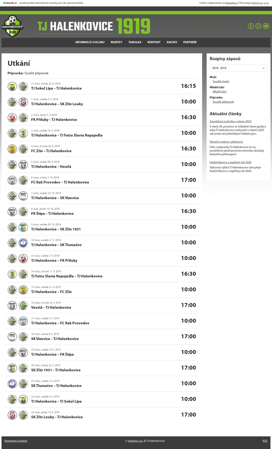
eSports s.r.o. (135, 441)
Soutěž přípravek (223, 102)
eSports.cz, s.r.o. (260, 3)
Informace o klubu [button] (90, 42)
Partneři (190, 42)
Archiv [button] (172, 42)
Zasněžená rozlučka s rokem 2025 (231, 121)
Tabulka (134, 42)
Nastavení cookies (16, 441)
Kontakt (154, 42)
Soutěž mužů (221, 81)
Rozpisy (116, 42)
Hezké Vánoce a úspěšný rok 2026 (230, 162)
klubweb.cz (231, 3)
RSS (265, 441)
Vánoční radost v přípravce (226, 142)
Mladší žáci (219, 91)
